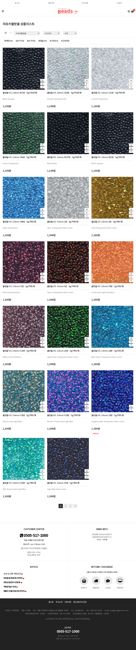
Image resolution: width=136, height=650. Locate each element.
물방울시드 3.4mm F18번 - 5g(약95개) (19, 415)
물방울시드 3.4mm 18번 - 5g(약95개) (107, 350)
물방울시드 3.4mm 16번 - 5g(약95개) (63, 350)
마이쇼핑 (85, 3)
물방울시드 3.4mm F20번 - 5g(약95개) (19, 482)
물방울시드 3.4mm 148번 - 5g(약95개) (19, 221)
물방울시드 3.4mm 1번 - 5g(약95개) (62, 221)
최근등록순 (65, 41)
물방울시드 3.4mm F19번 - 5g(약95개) (64, 415)
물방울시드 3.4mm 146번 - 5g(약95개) (19, 157)
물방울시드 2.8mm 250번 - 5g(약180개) (64, 92)
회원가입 (51, 3)
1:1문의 (119, 3)
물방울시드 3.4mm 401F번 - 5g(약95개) (64, 157)
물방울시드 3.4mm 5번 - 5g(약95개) (62, 286)
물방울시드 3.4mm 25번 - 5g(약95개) (63, 482)
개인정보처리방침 (80, 602)
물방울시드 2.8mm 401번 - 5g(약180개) (20, 92)
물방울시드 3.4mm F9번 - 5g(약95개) (107, 286)
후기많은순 (54, 41)
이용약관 (67, 602)
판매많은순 (8, 41)
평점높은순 (42, 41)
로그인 (17, 3)
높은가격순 (31, 41)
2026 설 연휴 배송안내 (12, 573)
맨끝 (75, 506)
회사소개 (59, 602)
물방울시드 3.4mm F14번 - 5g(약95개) (19, 350)
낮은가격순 (20, 41)
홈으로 (51, 602)
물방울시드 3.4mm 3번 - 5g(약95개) (107, 221)
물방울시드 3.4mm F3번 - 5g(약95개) (19, 286)
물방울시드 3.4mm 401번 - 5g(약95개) (108, 157)
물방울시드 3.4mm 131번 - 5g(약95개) (108, 92)
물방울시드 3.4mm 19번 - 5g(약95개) (107, 415)
